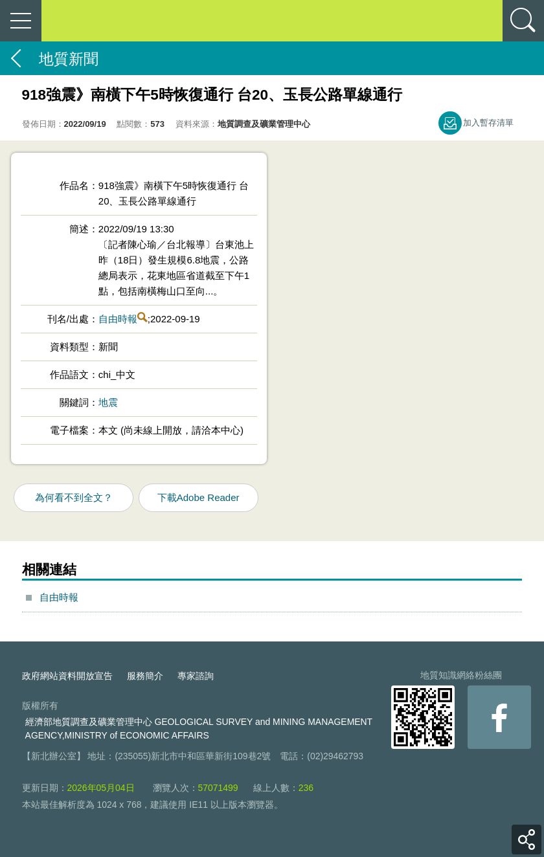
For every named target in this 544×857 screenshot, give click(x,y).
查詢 (523, 20)
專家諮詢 (195, 676)
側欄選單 (20, 20)
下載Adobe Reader (198, 497)
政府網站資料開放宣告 (67, 676)
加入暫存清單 (488, 123)
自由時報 (117, 318)
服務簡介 (145, 676)
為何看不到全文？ (74, 497)
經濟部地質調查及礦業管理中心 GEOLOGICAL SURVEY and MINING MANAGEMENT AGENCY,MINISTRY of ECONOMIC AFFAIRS (198, 728)
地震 (108, 402)
